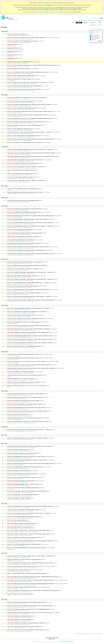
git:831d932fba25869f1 (20, 461)
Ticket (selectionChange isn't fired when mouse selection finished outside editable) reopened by (34, 368)
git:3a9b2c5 (19, 251)
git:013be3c (19, 73)
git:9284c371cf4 (22, 545)
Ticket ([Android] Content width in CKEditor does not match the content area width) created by (33, 300)
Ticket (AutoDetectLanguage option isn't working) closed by (23, 484)
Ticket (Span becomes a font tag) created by (19, 594)
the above (16, 571)
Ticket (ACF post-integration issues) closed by (23, 229)
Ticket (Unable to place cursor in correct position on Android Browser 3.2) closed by (30, 329)
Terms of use (63, 641)
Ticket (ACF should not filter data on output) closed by (24, 75)
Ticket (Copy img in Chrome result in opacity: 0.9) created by (25, 382)
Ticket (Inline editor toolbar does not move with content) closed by (25, 375)
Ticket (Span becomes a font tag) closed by (19, 527)
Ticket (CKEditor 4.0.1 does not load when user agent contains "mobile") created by (30, 365)
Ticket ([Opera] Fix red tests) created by (21, 68)
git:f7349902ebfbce (23, 482)
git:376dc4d (19, 316)
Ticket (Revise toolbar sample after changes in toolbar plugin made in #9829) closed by (32, 111)
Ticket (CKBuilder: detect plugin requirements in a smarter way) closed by (27, 122)
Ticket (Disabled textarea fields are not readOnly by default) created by (26, 394)
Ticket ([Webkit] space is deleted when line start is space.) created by (27, 192)
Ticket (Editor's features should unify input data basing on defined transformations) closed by (33, 253)
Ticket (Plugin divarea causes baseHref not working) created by (25, 209)
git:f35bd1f (19, 102)
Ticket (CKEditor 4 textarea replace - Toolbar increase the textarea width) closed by (29, 530)
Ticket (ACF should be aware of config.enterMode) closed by (26, 135)
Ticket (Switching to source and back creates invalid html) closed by (29, 566)
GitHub (51, 2)
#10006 (16, 241)
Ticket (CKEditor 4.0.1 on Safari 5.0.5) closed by (23, 371)
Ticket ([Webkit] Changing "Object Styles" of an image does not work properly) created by (30, 336)
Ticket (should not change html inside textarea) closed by (22, 453)
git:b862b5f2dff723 (11, 369)
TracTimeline (83, 633)
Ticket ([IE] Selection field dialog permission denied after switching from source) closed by (30, 563)
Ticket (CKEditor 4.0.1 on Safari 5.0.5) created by (21, 378)
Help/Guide (80, 20)
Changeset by (13, 44)
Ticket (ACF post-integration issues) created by (23, 240)
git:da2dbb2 (16, 362)
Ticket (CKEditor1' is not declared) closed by (20, 616)
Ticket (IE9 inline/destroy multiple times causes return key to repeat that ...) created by (31, 149)
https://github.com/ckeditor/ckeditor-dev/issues (47, 12)
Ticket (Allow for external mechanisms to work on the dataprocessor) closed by (30, 115)
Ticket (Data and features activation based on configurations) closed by (28, 318)
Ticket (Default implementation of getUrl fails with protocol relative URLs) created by (29, 308)
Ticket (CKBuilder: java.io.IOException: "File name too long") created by (26, 97)
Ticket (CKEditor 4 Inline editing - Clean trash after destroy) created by (26, 623)
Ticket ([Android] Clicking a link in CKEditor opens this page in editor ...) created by (30, 282)
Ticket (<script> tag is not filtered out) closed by (23, 101)
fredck (14, 475)
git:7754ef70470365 (28, 130)
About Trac (85, 20)
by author (95, 33)
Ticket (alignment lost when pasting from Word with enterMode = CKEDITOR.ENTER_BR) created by (32, 590)
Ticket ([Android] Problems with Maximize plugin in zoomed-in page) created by (29, 219)
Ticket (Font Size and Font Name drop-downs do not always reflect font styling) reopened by (35, 580)
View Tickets (93, 22)
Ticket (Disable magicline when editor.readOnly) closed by (25, 474)
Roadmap (85, 22)
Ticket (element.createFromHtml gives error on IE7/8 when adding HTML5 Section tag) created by (32, 65)
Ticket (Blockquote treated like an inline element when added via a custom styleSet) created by (32, 156)
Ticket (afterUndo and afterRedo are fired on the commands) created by (31, 37)
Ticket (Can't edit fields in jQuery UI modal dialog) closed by (23, 189)
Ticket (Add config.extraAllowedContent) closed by (24, 315)
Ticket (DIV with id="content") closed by (23, 570)
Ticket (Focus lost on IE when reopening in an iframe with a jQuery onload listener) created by (32, 153)
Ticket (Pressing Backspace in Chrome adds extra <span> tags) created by (28, 407)
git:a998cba (20, 137)
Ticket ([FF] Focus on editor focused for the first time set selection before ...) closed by (32, 132)
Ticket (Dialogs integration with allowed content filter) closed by (26, 243)
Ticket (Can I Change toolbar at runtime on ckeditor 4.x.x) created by (25, 180)
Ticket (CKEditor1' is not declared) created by (19, 619)
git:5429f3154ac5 (17, 419)
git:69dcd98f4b (24, 63)
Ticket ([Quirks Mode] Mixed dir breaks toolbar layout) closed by (26, 418)
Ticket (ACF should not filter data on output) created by (25, 276)
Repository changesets (94, 38)
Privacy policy (70, 641)
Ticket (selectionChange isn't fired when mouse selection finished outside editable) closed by (33, 215)
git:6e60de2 (16, 588)
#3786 (27, 610)
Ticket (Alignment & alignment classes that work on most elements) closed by (27, 411)
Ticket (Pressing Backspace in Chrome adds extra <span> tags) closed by (27, 385)
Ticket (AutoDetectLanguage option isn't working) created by (23, 516)
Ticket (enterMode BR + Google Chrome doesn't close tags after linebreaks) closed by (29, 446)
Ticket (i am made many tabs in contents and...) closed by (23, 236)
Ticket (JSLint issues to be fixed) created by (22, 79)
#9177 (29, 564)
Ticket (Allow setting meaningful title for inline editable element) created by (29, 547)
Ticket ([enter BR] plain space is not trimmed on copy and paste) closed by (26, 573)
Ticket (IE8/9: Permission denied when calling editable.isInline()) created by (28, 602)
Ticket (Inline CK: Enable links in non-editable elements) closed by (25, 346)
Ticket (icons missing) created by (16, 520)
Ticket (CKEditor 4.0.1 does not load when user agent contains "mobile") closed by (30, 332)
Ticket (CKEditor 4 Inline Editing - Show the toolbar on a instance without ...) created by (30, 556)
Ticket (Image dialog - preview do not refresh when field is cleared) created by (27, 491)
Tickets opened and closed (95, 36)
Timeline (78, 22)
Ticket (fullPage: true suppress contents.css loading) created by (24, 559)
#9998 (15, 340)
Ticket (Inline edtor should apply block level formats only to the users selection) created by (32, 612)
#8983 (27, 578)
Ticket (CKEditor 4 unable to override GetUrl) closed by (27, 587)
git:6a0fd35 (20, 161)
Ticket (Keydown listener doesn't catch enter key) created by (24, 626)
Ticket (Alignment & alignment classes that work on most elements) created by (29, 438)
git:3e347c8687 (20, 90)
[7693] (11, 56)
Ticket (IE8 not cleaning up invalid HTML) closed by (21, 523)
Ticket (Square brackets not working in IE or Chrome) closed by (26, 322)
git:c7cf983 (19, 244)
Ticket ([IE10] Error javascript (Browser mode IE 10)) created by (26, 86)
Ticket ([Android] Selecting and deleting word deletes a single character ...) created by (31, 296)
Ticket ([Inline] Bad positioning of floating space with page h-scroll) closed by (29, 460)
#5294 (20, 454)
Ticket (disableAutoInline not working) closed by (21, 170)
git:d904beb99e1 (16, 133)
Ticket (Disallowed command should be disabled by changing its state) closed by (31, 72)
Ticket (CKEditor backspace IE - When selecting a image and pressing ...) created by (29, 429)
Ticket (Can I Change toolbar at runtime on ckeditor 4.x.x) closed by (25, 166)
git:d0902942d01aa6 (23, 468)
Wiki (73, 22)
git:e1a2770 (16, 359)
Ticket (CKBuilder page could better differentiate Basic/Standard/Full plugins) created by (31, 506)
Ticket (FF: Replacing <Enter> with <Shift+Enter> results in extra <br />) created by (30, 513)
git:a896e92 (19, 255)
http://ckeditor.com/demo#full (26, 313)
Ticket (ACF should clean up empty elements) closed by (25, 108)
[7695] (13, 49)
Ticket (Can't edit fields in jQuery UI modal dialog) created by (23, 200)
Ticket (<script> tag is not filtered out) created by (22, 177)
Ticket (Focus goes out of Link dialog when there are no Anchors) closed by (31, 361)
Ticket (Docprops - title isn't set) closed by (21, 470)
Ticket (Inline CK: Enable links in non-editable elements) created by (25, 404)
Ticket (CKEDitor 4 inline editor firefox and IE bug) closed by (23, 163)
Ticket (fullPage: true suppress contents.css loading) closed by (24, 537)
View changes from (95, 30)
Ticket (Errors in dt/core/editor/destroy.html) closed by (24, 477)
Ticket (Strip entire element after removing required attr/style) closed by (28, 250)
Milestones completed (94, 35)
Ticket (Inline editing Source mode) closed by (22, 129)
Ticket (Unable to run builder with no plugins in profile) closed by (25, 125)
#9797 (21, 585)
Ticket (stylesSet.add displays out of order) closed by (24, 481)
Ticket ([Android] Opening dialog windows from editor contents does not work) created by (32, 222)
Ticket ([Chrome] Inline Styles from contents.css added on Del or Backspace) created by (30, 342)
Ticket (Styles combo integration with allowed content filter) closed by (28, 160)
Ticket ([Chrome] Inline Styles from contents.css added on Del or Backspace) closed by (30, 339)
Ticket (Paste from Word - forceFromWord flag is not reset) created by (26, 630)
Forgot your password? (98, 20)
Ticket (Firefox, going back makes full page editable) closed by (28, 354)
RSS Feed (53, 639)
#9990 (24, 241)
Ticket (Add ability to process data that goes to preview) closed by (27, 89)
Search (99, 22)
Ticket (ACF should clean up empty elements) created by (25, 286)
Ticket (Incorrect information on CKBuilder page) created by (25, 510)
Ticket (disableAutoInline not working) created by (21, 173)
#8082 (15, 528)
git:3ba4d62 (20, 109)
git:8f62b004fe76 (17, 458)
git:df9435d (15, 323)
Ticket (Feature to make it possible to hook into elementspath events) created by (27, 325)
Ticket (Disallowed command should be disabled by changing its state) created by (31, 289)
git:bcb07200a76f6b (17, 217)
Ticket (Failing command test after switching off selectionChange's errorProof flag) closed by (33, 139)
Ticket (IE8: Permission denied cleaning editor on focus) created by (26, 262)
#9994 (20, 241)
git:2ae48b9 (24, 213)
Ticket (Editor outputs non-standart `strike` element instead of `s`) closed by (29, 82)
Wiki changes (93, 39)
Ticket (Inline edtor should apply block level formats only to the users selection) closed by (30, 605)
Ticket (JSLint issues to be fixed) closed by (21, 61)
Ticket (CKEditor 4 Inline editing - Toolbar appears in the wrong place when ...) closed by (30, 272)
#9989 (13, 241)
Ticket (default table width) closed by (17, 414)
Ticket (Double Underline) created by (19, 449)
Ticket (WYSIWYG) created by (16, 34)
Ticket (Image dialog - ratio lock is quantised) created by (21, 494)
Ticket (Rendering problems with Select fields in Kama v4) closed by (27, 467)
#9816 (18, 273)
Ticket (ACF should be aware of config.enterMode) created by (26, 293)
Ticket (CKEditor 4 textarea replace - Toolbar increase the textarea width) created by (29, 534)
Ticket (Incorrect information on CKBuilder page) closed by (24, 487)
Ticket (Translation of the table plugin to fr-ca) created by (24, 41)
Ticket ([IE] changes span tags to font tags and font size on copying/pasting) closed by (29, 609)
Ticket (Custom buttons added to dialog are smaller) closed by (26, 544)
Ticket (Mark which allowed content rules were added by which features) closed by (31, 247)
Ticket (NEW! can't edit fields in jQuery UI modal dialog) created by (25, 233)
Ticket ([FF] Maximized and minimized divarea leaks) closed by (28, 358)
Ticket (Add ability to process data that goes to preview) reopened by (27, 142)
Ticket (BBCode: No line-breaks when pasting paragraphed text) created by (26, 265)
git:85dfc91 (19, 248)
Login (76, 20)
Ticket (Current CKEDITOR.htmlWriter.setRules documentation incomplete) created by (31, 541)
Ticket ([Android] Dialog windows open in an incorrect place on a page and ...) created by (32, 226)
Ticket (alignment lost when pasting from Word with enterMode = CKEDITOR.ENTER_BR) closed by (33, 576)
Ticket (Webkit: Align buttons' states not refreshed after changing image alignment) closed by (35, 583)
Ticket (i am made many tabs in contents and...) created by (24, 269)
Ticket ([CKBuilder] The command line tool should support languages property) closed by (31, 118)
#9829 (12, 178)
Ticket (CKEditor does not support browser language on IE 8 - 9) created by (26, 311)
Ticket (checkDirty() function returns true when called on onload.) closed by (29, 456)
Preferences (91, 20)
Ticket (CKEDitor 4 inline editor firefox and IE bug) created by (24, 400)
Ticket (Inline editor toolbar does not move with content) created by (26, 397)
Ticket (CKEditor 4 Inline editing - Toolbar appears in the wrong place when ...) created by (31, 279)
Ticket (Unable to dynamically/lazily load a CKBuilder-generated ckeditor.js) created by (31, 104)
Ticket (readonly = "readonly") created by (19, 498)
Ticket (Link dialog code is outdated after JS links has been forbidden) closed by (28, 421)
